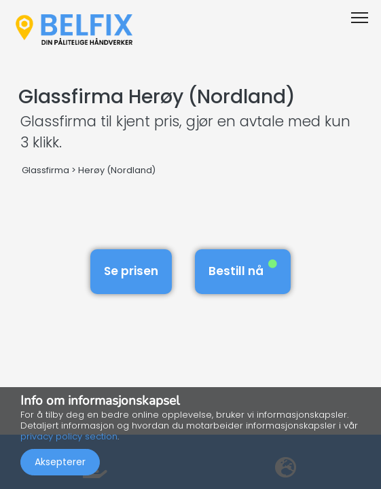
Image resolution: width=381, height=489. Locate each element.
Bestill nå (242, 269)
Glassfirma (45, 170)
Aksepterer (60, 462)
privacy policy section (68, 436)
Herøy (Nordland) (117, 170)
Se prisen (131, 271)
